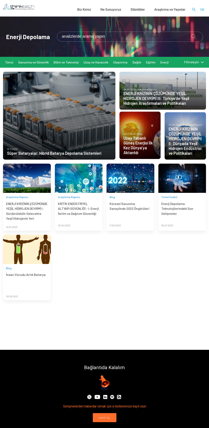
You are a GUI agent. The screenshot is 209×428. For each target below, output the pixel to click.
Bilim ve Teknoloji (66, 62)
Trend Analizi (169, 206)
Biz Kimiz (103, 10)
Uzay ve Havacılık (96, 62)
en (202, 10)
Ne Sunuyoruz (125, 10)
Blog (112, 206)
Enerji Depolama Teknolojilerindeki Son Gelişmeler (177, 217)
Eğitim (151, 62)
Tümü (9, 62)
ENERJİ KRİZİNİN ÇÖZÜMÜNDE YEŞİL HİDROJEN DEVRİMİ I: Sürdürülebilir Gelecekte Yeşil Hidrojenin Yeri (26, 220)
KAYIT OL (104, 417)
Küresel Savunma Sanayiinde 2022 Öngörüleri (129, 215)
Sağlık (136, 62)
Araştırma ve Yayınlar (173, 10)
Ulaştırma (120, 62)
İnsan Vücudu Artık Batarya (26, 284)
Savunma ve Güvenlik (33, 62)
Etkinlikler (146, 10)
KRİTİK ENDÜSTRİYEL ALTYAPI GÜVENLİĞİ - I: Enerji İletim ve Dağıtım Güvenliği (78, 217)
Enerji (164, 62)
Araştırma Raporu (17, 206)
